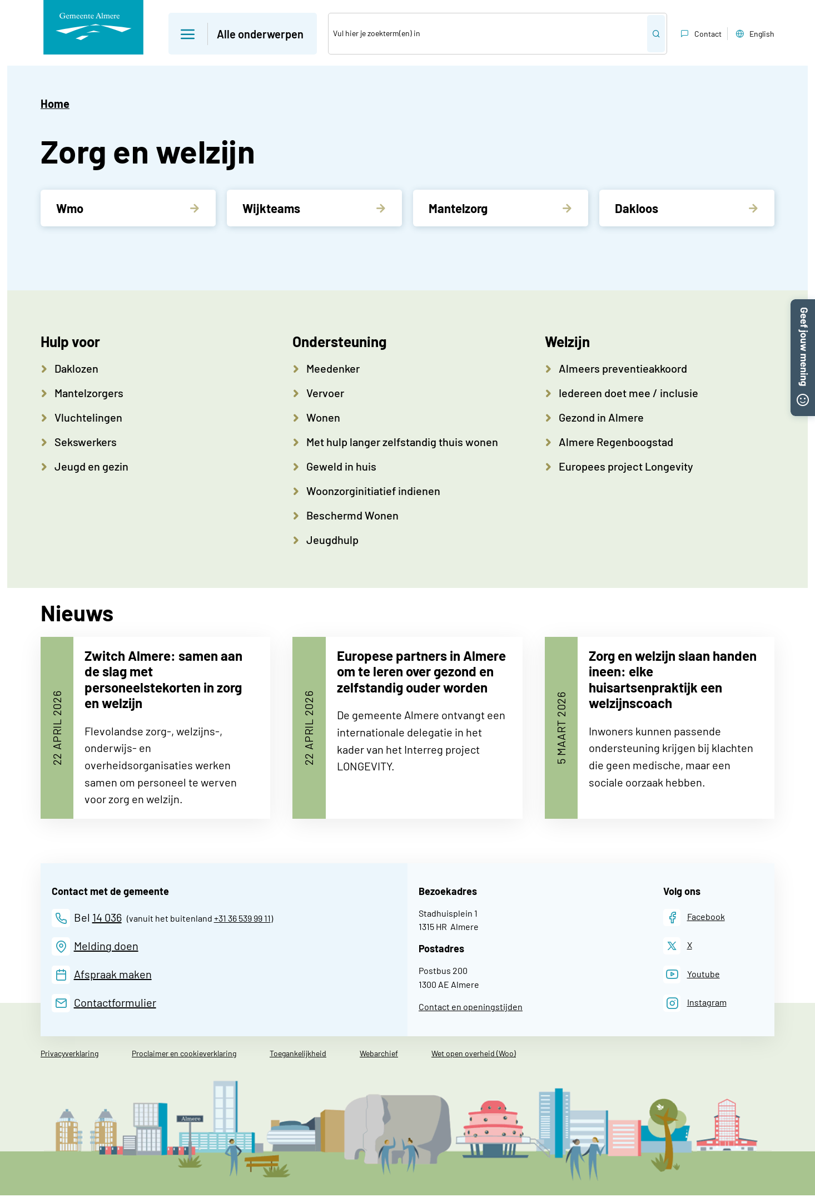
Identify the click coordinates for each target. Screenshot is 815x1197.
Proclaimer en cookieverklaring (184, 1055)
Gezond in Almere (601, 417)
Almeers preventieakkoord (623, 368)
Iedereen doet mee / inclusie (628, 392)
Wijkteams (271, 208)
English (753, 34)
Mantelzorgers (88, 392)
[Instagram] (695, 1004)
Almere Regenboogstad (616, 441)
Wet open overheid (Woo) (473, 1055)
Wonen (323, 417)
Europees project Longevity (626, 466)
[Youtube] (691, 976)
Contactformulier (115, 1003)
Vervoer (325, 392)
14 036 (107, 918)
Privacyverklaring (69, 1055)
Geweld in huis (341, 466)
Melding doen (106, 946)
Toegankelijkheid (298, 1055)
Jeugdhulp (332, 539)
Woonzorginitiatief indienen (373, 490)
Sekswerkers (85, 441)
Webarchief (379, 1055)
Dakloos (636, 208)
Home (55, 103)
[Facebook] (694, 918)
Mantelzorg (458, 208)
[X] (677, 947)
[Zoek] (487, 33)
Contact (700, 34)
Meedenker (333, 368)
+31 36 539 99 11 (242, 919)
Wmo (69, 208)
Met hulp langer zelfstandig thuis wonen (402, 441)
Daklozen (76, 368)
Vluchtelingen (88, 417)
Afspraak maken (113, 975)
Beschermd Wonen (352, 515)
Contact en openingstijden (471, 1008)
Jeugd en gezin (91, 466)
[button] (803, 306)
